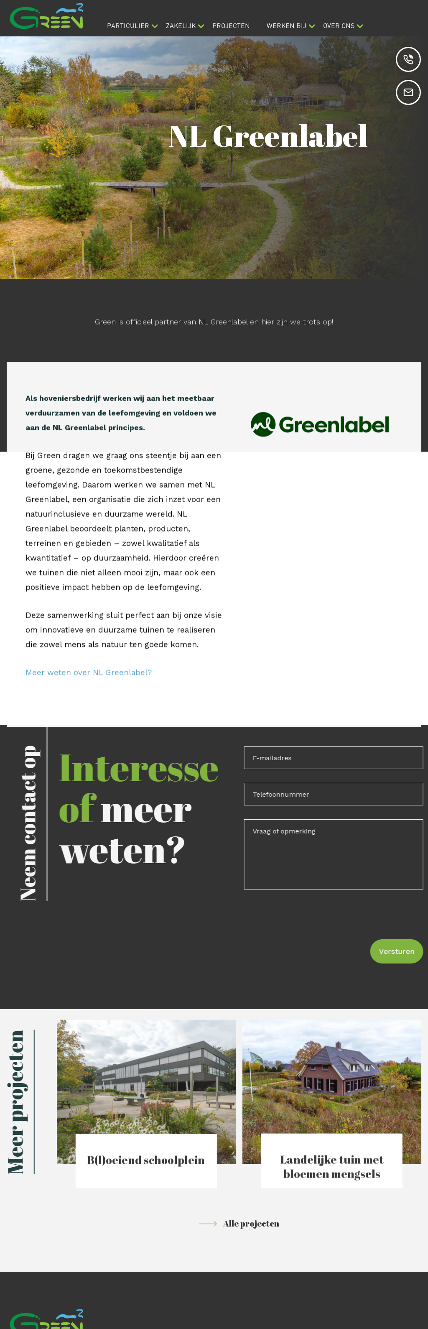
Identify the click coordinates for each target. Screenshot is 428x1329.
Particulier (128, 25)
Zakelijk (181, 25)
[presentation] (318, 919)
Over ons (338, 25)
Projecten (231, 25)
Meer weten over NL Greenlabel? (88, 684)
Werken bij (286, 25)
